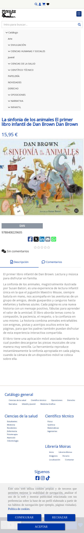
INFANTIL (15, 126)
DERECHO (13, 107)
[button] (40, 4)
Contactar (69, 479)
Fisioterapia (12, 453)
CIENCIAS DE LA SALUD (22, 82)
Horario (66, 475)
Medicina (11, 444)
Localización (54, 479)
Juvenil (11, 76)
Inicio (51, 471)
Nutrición (11, 457)
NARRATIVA (16, 120)
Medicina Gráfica (47, 423)
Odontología (12, 460)
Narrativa (13, 423)
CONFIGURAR (24, 517)
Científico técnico (38, 419)
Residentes (12, 447)
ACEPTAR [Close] (41, 526)
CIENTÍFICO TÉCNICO (21, 89)
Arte (10, 58)
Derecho (71, 419)
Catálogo (13, 51)
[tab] (19, 281)
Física (50, 441)
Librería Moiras (65, 471)
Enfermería (12, 450)
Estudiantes (12, 441)
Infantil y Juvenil (29, 423)
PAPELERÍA (13, 95)
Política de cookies (19, 509)
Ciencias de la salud (17, 419)
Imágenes (53, 475)
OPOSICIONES (18, 114)
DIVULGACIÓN (18, 64)
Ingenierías (52, 450)
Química (51, 444)
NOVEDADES (14, 101)
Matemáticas (53, 447)
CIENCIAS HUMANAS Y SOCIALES (27, 70)
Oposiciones (56, 419)
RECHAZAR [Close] (59, 517)
